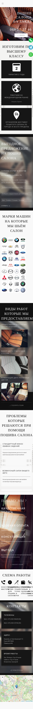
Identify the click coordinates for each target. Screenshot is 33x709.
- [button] (2, 680)
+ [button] (2, 677)
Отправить (4, 205)
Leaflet (22, 701)
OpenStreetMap (29, 701)
